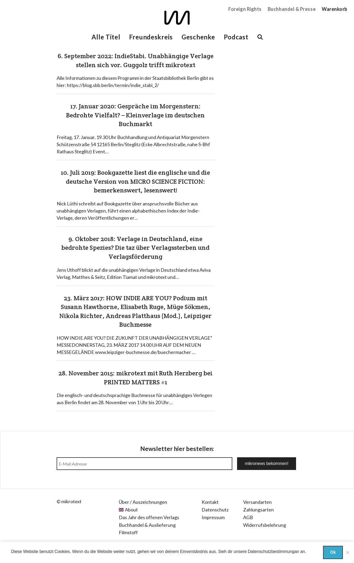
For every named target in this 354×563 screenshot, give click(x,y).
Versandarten (257, 502)
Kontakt (210, 502)
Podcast (236, 37)
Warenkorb (334, 9)
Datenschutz (215, 510)
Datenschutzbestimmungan (273, 551)
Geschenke (198, 37)
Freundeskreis (151, 37)
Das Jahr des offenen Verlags (149, 517)
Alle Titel (106, 37)
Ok (333, 552)
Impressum (213, 517)
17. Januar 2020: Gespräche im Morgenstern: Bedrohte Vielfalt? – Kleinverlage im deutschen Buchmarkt (135, 115)
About (131, 510)
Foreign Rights (245, 9)
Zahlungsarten (258, 510)
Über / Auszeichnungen (143, 502)
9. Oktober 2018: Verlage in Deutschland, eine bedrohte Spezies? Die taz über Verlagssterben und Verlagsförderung (135, 248)
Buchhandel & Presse (292, 9)
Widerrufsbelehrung (264, 525)
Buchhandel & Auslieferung (147, 525)
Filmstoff (128, 532)
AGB (248, 517)
